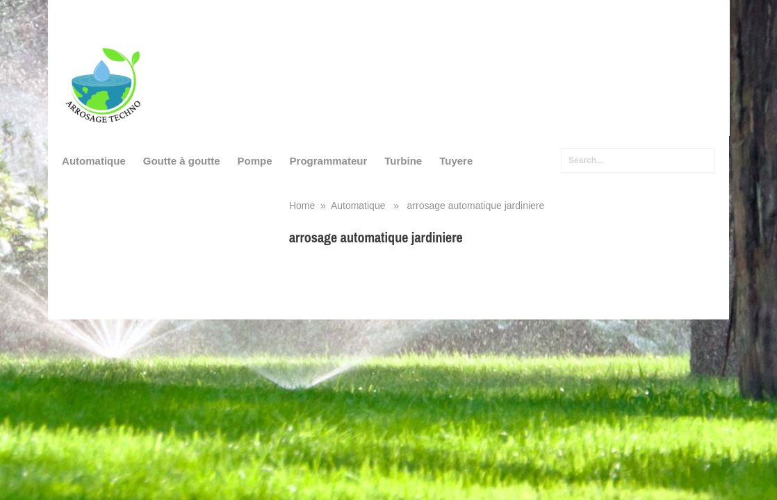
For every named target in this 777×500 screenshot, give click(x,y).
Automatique (94, 161)
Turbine (403, 161)
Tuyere (456, 161)
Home (302, 205)
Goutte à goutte (181, 161)
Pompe (255, 161)
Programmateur (329, 161)
